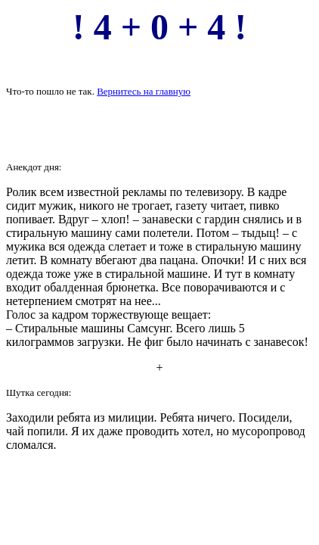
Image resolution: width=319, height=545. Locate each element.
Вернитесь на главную (143, 91)
